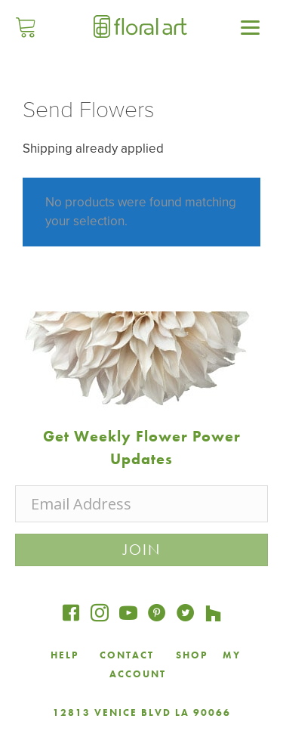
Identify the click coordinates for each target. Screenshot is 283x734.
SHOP (192, 655)
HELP (64, 655)
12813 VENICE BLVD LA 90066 (142, 712)
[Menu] (250, 26)
